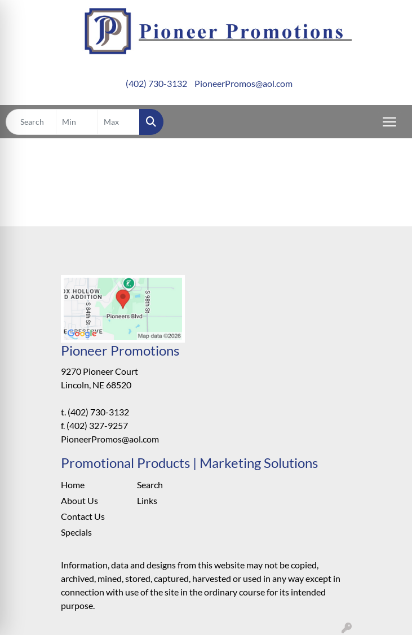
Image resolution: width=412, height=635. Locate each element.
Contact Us (83, 516)
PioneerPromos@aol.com (243, 83)
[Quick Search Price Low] (77, 122)
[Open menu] (389, 122)
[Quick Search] (31, 122)
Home (73, 484)
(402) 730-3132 (156, 83)
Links (147, 500)
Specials (76, 532)
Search (150, 484)
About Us (79, 500)
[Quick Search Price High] (119, 122)
